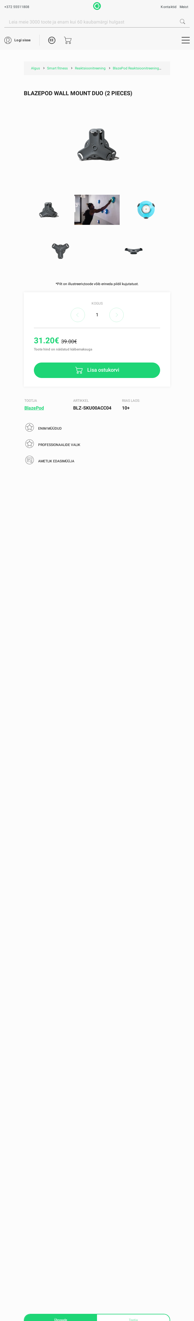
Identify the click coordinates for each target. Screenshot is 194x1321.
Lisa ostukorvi (102, 370)
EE (52, 40)
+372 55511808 (16, 7)
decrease (78, 315)
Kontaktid (168, 7)
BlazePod (34, 408)
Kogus (97, 303)
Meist (184, 7)
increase (116, 315)
